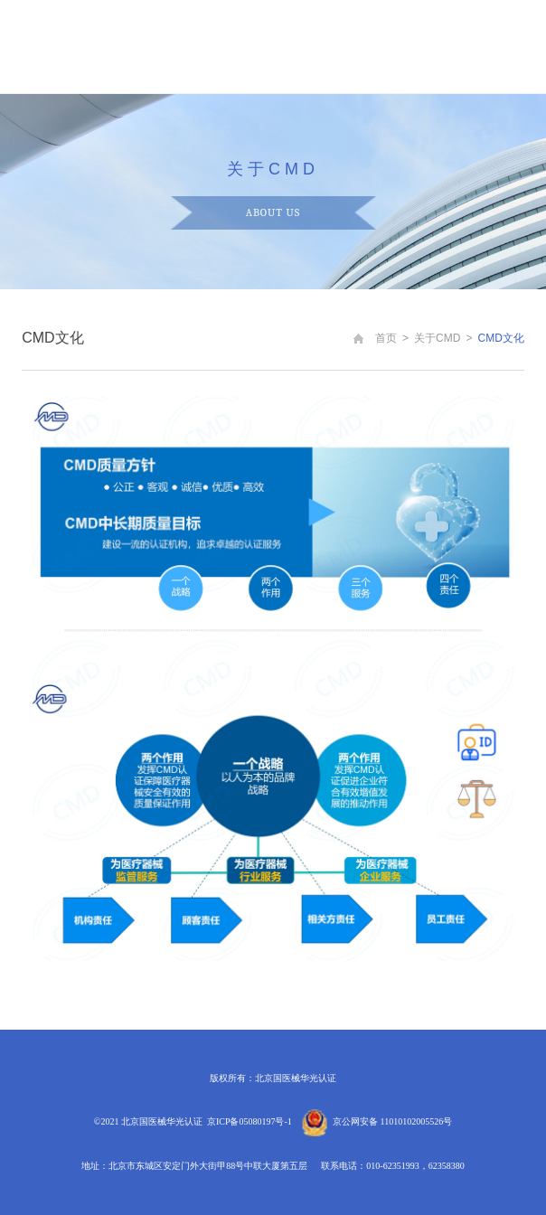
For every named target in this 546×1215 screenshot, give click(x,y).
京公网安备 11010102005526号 (392, 1121)
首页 (386, 338)
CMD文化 (501, 338)
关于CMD (437, 338)
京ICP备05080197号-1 (249, 1121)
